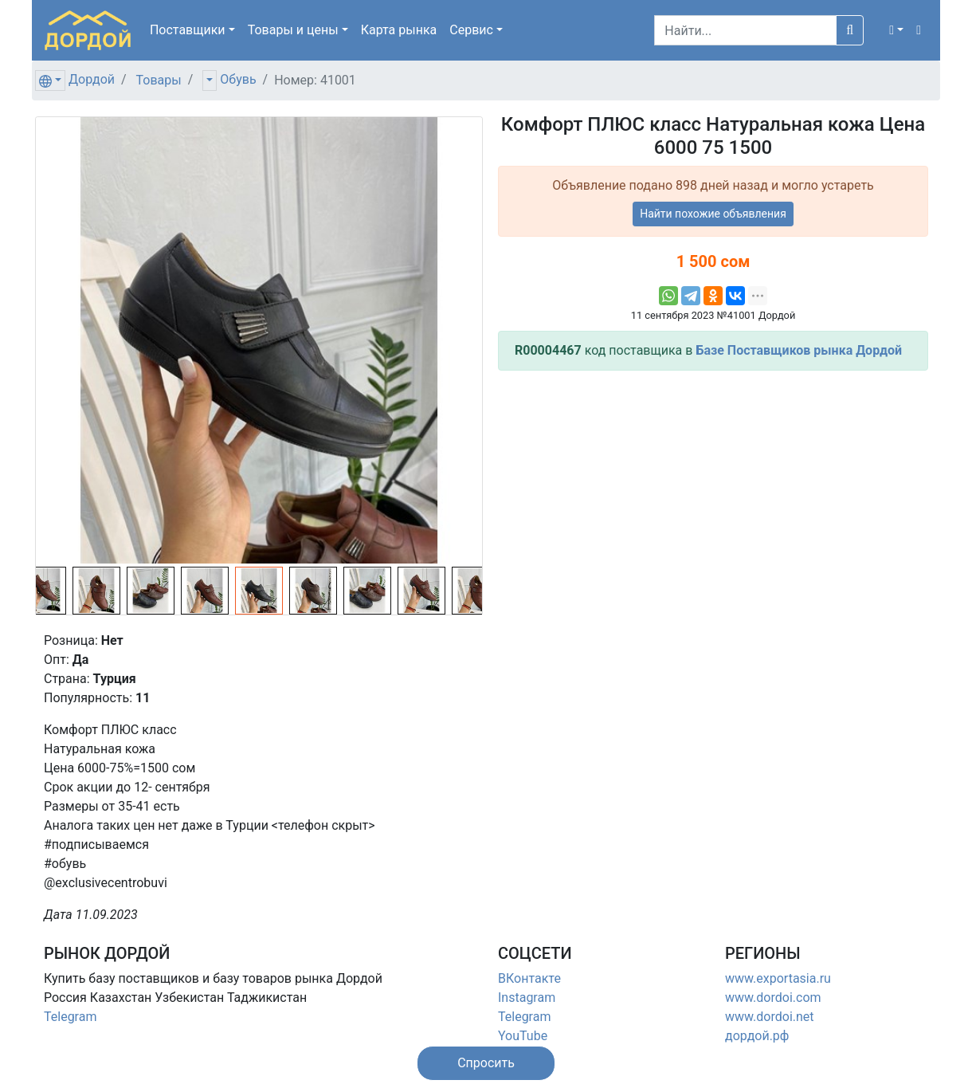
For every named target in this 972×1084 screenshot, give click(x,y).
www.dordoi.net (769, 1016)
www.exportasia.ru (778, 978)
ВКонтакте (529, 978)
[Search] (745, 30)
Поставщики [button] (187, 29)
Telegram (70, 1016)
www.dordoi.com (773, 997)
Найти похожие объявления (713, 213)
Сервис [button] (471, 29)
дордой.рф (757, 1035)
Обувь (238, 79)
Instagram (526, 997)
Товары (159, 80)
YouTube (522, 1035)
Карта (399, 29)
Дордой (92, 79)
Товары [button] (293, 29)
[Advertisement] (713, 495)
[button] (896, 30)
